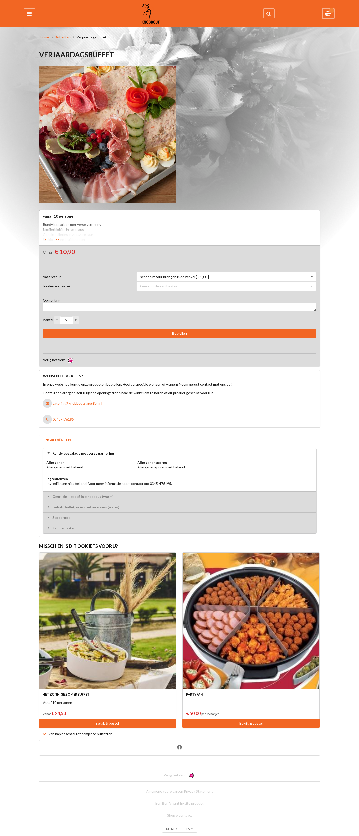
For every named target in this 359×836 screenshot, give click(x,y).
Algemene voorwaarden (164, 791)
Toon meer (52, 239)
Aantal (48, 320)
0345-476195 (63, 419)
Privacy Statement (198, 791)
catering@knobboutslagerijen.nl (77, 403)
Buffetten (63, 37)
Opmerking (51, 300)
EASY (189, 828)
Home (44, 37)
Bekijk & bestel (107, 723)
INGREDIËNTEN (57, 440)
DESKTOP (172, 828)
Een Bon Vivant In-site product (179, 803)
